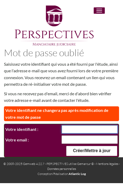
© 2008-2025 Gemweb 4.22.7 (23, 164)
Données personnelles (61, 169)
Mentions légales (107, 164)
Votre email (16, 139)
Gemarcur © (85, 164)
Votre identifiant (21, 129)
